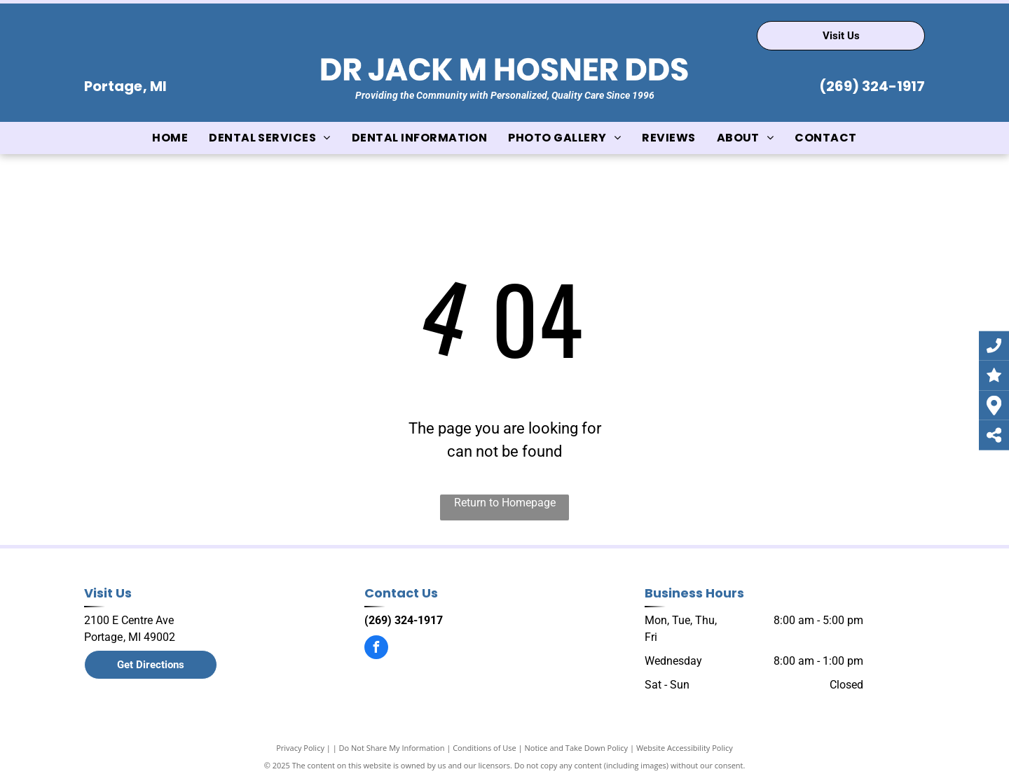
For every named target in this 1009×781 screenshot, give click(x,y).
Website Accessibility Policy (684, 747)
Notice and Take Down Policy (577, 747)
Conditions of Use (484, 747)
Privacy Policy (300, 747)
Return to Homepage (505, 502)
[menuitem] (170, 138)
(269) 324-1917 (872, 86)
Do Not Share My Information (392, 747)
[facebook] (376, 649)
